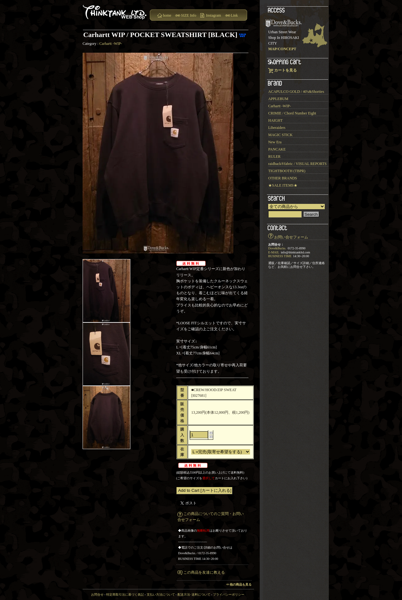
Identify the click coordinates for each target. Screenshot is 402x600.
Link (234, 15)
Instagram (213, 15)
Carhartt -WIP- (110, 43)
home (167, 15)
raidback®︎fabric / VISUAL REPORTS (297, 164)
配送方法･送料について (193, 594)
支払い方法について (161, 594)
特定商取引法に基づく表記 (125, 594)
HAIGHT (275, 120)
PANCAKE (277, 149)
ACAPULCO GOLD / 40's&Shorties (296, 91)
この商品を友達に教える (204, 572)
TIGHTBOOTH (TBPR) (286, 171)
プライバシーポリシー (228, 594)
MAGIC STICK (280, 135)
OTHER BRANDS (282, 178)
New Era (274, 142)
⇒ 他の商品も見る (239, 584)
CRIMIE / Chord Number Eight (292, 113)
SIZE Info (188, 15)
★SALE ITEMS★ (282, 185)
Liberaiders (276, 127)
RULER (274, 156)
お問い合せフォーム (291, 237)
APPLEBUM (278, 99)
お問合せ (97, 594)
